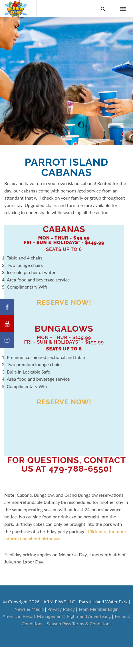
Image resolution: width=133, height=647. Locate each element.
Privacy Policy (61, 609)
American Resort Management (33, 616)
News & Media (29, 609)
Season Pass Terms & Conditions (79, 623)
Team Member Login (98, 609)
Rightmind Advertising (88, 616)
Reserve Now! (64, 302)
